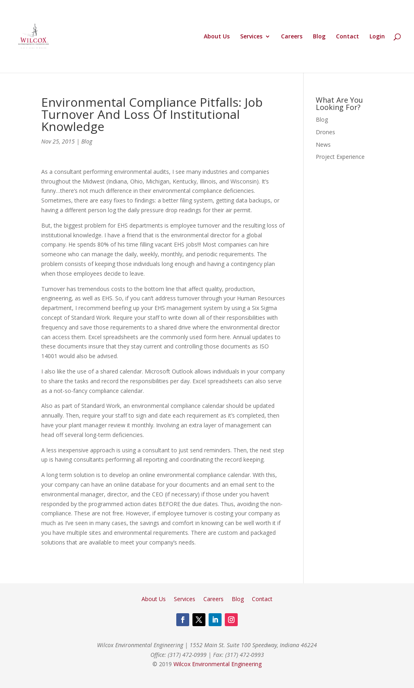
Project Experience (340, 156)
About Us (217, 37)
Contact (347, 37)
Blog (319, 37)
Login (377, 37)
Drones (325, 132)
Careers (291, 37)
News (323, 144)
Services (251, 37)
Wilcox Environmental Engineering (217, 664)
